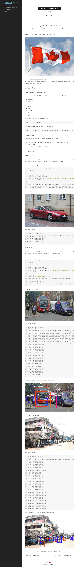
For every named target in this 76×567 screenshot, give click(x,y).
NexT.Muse (53, 564)
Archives (51, 16)
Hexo (49, 564)
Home (46, 16)
